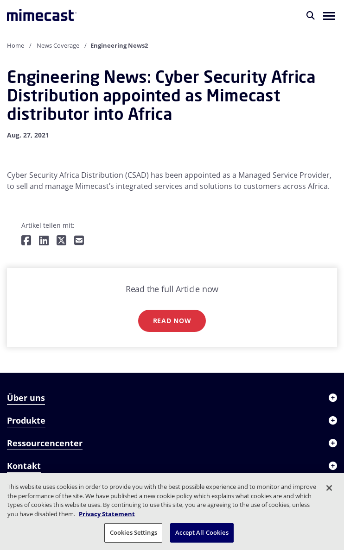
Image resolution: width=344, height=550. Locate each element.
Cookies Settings (133, 532)
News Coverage (58, 45)
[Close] (329, 488)
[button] (329, 15)
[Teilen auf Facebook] (26, 241)
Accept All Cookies (201, 532)
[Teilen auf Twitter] (61, 241)
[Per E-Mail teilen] (79, 241)
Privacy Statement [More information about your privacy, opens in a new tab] (107, 514)
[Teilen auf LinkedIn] (44, 241)
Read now (172, 320)
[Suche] (310, 15)
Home (15, 45)
